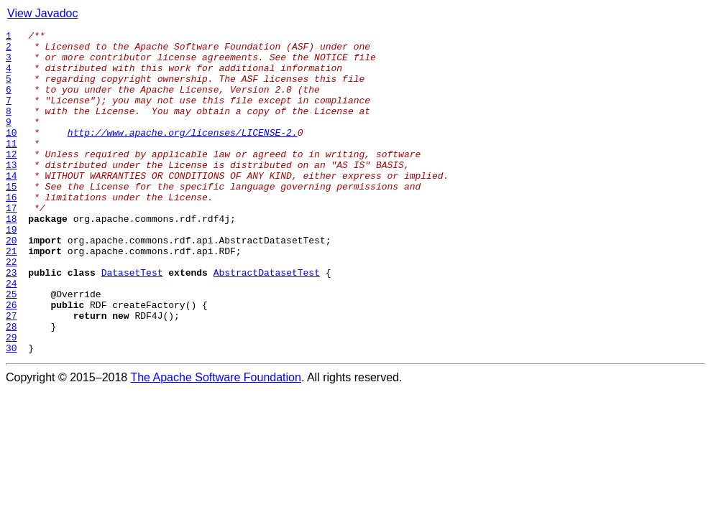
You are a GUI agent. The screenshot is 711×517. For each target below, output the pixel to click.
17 (11, 244)
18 (11, 257)
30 (11, 412)
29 (11, 399)
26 (11, 360)
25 (11, 347)
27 (11, 373)
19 (11, 270)
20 (11, 282)
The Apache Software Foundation (215, 442)
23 (11, 321)
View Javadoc (42, 13)
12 (11, 179)
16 (11, 231)
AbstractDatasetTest (267, 321)
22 (11, 308)
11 (11, 166)
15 (11, 218)
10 (11, 153)
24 (11, 334)
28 (11, 386)
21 (11, 295)
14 (11, 205)
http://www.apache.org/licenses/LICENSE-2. (183, 153)
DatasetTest (132, 321)
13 (11, 192)
